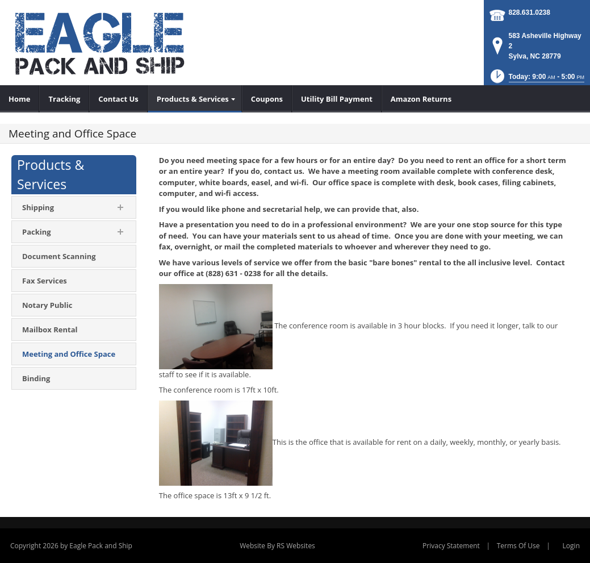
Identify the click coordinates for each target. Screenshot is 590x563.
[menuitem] (19, 98)
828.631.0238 (529, 12)
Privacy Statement (451, 546)
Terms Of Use (518, 546)
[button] (536, 80)
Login (571, 546)
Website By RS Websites (277, 546)
